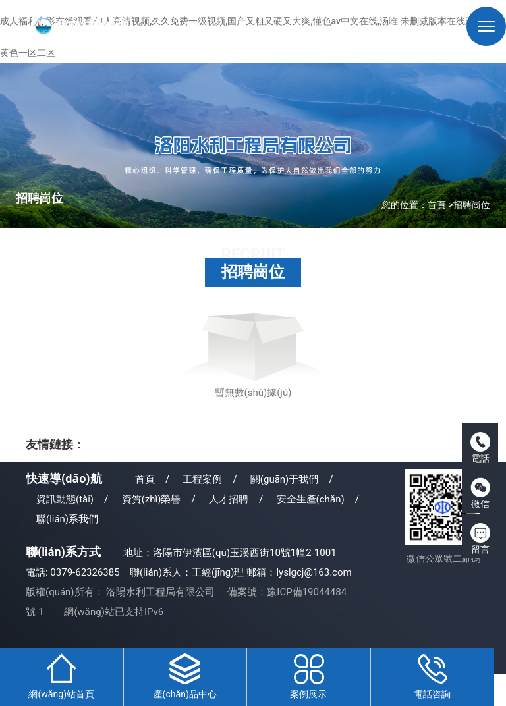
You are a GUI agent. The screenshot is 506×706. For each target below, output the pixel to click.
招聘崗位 (471, 205)
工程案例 (202, 479)
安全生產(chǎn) (311, 499)
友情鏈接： (55, 444)
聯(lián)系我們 (67, 519)
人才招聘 (228, 499)
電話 (480, 448)
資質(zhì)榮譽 (151, 499)
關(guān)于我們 (284, 479)
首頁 (437, 205)
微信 (480, 493)
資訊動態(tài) (65, 499)
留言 (480, 539)
